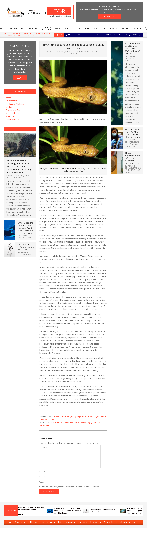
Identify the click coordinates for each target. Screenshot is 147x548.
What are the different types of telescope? (26, 247)
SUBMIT (20, 78)
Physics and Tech (13, 110)
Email (42, 477)
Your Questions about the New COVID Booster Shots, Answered (132, 133)
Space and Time (13, 113)
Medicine (10, 107)
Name (42, 472)
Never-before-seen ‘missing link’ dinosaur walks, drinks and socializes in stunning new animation (19, 166)
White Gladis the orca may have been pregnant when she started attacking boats (26, 228)
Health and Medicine (15, 104)
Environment (11, 100)
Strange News (12, 116)
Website (42, 482)
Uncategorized (12, 119)
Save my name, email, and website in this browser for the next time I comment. (70, 487)
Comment (43, 447)
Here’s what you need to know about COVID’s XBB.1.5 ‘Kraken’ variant (132, 48)
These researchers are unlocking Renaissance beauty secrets (132, 158)
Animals (87, 51)
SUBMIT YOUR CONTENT (109, 17)
